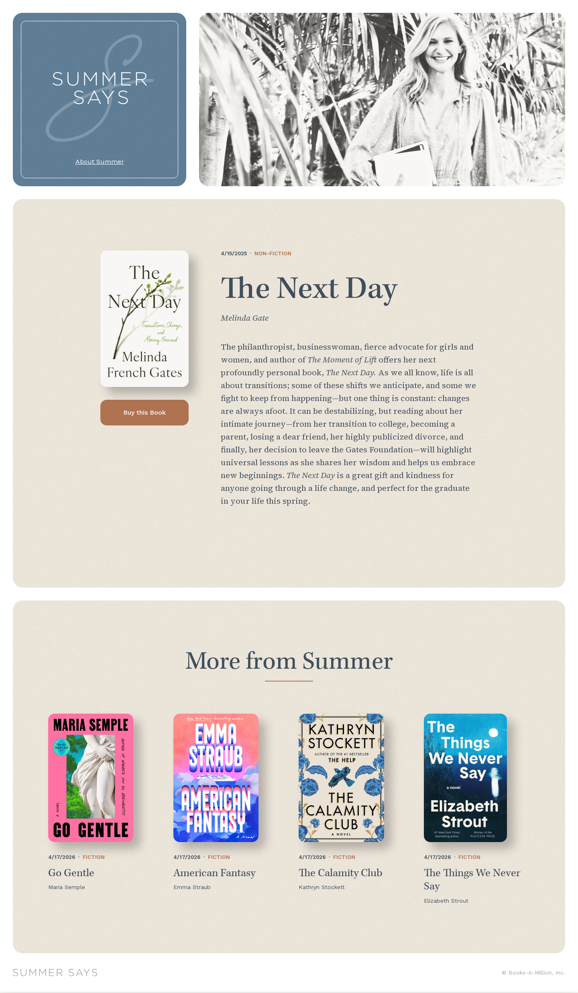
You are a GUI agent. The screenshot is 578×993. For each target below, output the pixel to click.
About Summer (99, 161)
